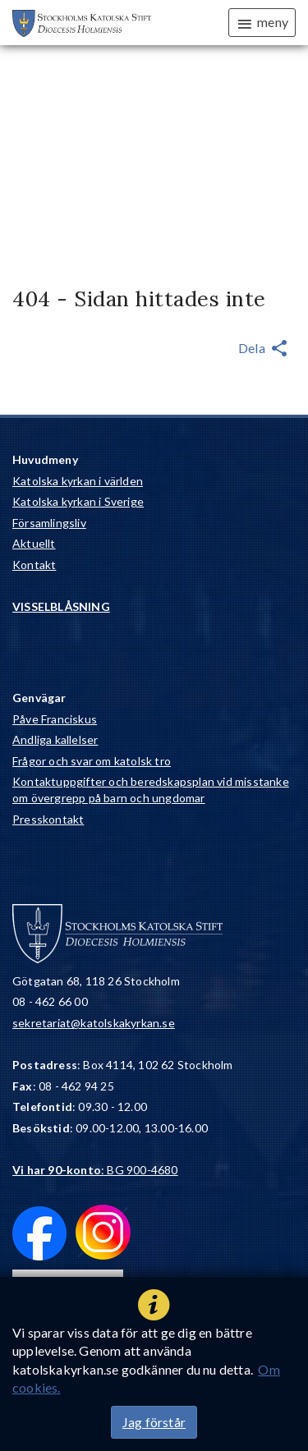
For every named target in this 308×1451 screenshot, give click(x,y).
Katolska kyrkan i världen (77, 481)
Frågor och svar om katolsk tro (91, 761)
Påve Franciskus (54, 719)
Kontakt (34, 565)
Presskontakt (48, 819)
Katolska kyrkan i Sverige (78, 501)
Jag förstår (154, 1422)
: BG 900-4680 (95, 1170)
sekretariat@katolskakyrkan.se (93, 1023)
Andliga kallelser (55, 739)
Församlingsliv (49, 523)
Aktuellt (34, 543)
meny (262, 23)
